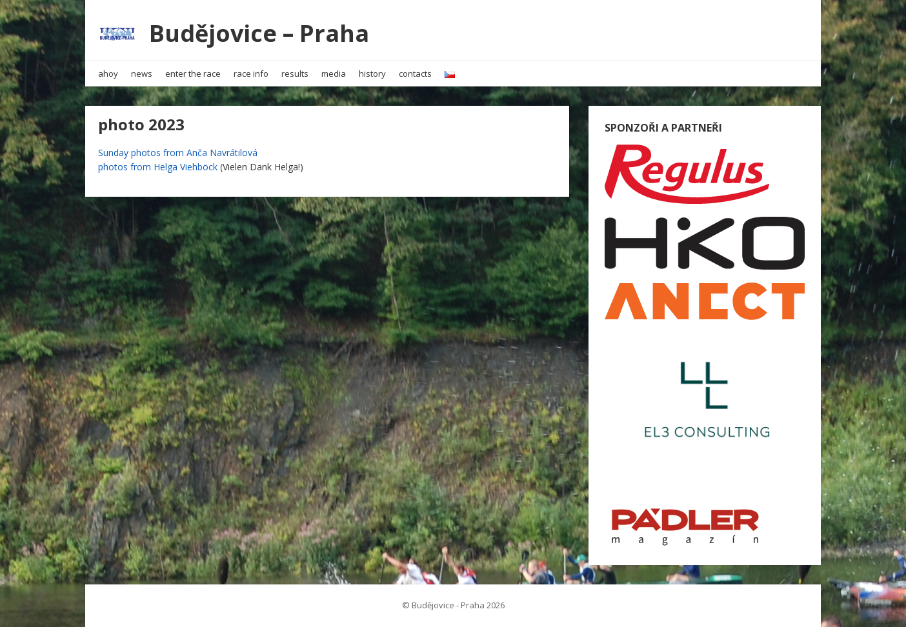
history (372, 73)
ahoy (108, 73)
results (294, 73)
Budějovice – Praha (259, 33)
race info (251, 73)
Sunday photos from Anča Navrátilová (177, 152)
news (141, 73)
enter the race (193, 73)
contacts (415, 73)
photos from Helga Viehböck (157, 167)
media (333, 73)
